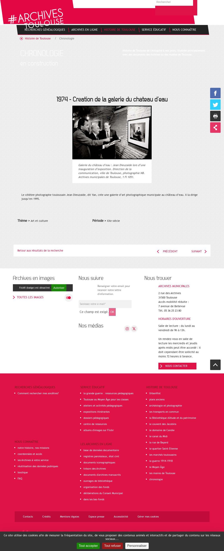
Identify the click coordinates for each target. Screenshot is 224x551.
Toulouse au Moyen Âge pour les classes (105, 399)
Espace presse (96, 516)
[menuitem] (44, 29)
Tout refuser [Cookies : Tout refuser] (112, 545)
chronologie (156, 479)
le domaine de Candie (161, 430)
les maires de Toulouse (162, 473)
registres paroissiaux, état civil (101, 456)
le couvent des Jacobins (162, 424)
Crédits (46, 516)
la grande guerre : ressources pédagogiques (108, 393)
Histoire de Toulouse (38, 38)
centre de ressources (95, 424)
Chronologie (66, 38)
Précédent (170, 251)
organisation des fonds (96, 487)
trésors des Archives (94, 468)
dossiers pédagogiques (96, 418)
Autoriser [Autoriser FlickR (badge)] (58, 287)
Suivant (196, 251)
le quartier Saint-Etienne (163, 448)
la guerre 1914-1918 (161, 461)
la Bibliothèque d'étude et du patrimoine (172, 418)
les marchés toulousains (162, 454)
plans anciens (157, 399)
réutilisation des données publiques (38, 466)
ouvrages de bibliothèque (97, 481)
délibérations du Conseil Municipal (103, 493)
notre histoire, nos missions (33, 448)
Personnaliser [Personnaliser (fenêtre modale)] (137, 545)
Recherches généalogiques (35, 387)
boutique (23, 472)
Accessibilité (121, 516)
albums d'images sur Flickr (98, 430)
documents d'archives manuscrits (102, 474)
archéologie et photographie (165, 405)
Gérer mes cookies (148, 516)
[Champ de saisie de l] (105, 304)
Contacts (28, 516)
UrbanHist (155, 393)
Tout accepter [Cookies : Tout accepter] (88, 545)
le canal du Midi (158, 436)
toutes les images (30, 297)
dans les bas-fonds (93, 499)
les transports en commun (164, 411)
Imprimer (215, 116)
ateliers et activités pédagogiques (102, 405)
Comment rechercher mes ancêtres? (38, 393)
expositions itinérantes (96, 411)
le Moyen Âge (157, 467)
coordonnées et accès (30, 454)
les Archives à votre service (33, 460)
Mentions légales (69, 516)
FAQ (20, 478)
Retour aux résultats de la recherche (40, 250)
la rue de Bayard (158, 442)
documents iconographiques (99, 462)
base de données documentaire (101, 450)
